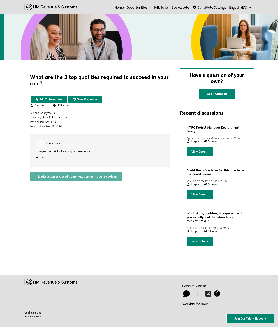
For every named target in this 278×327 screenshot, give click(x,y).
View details (199, 151)
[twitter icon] (209, 295)
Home (119, 8)
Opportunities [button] (137, 8)
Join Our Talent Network (250, 318)
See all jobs (181, 8)
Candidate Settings (209, 8)
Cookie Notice (32, 312)
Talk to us (161, 8)
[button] (241, 7)
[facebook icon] (218, 295)
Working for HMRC (196, 304)
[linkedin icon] (198, 295)
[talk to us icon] (186, 295)
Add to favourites (48, 99)
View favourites (85, 99)
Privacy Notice (32, 316)
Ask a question (217, 93)
